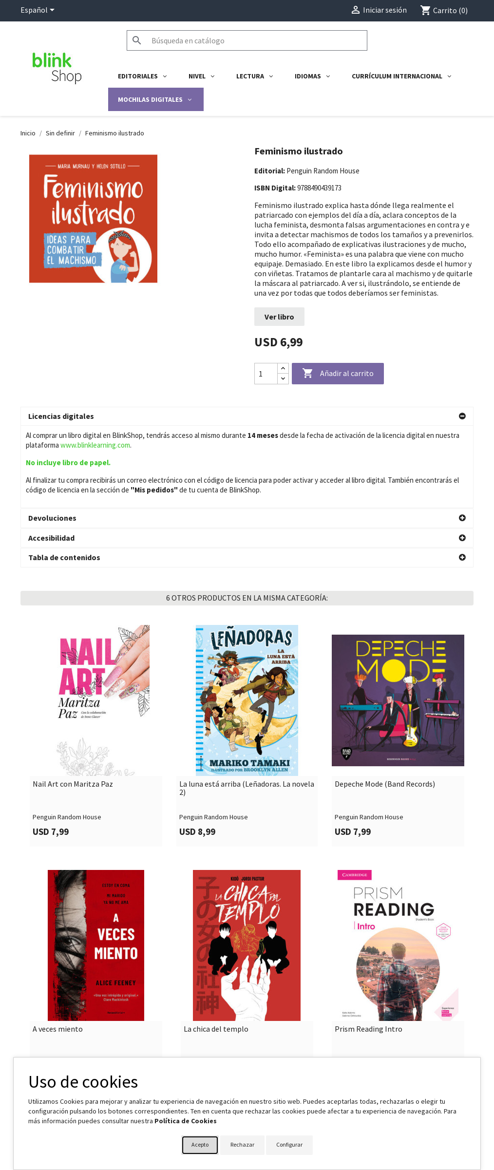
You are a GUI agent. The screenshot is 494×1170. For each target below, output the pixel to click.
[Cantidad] (266, 373)
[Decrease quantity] (283, 378)
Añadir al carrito (338, 373)
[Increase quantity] (283, 368)
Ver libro (279, 316)
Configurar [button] (289, 1144)
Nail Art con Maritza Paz (73, 702)
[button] (247, 416)
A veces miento (58, 947)
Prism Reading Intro (368, 947)
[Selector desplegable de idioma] (39, 11)
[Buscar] (247, 40)
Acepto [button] (200, 1144)
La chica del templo (216, 947)
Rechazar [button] (242, 1144)
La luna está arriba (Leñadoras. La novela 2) (246, 706)
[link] (95, 653)
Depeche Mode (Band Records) (385, 702)
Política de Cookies (185, 1120)
